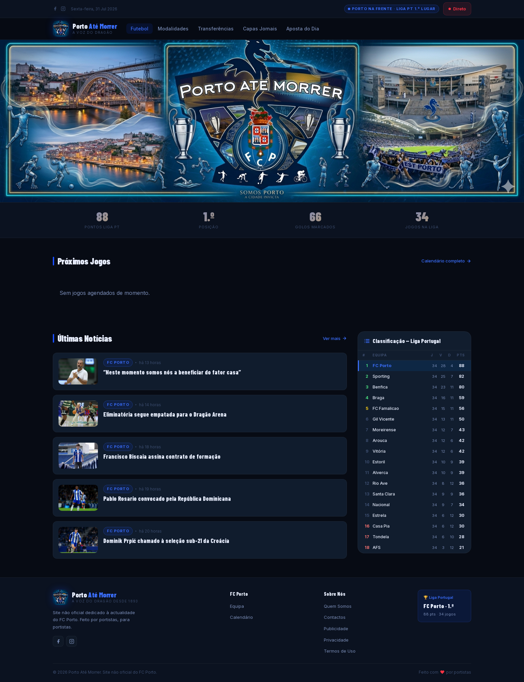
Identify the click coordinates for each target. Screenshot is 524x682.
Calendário (241, 617)
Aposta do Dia (302, 28)
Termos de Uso (340, 651)
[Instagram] (63, 8)
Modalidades (173, 28)
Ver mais (335, 338)
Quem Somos (338, 606)
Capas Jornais (260, 28)
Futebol (139, 28)
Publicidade (336, 628)
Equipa (237, 606)
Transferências (216, 28)
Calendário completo (446, 260)
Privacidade (336, 640)
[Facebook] (55, 8)
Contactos (335, 617)
